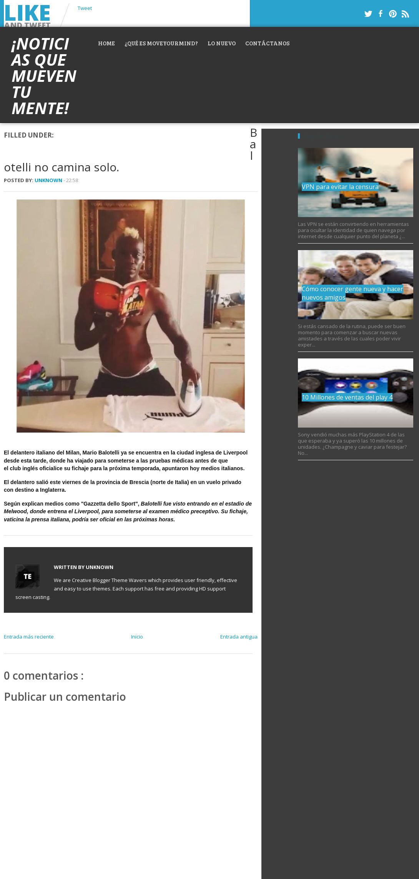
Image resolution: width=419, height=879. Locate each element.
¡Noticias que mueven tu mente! (44, 75)
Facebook (380, 14)
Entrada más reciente (29, 636)
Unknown (49, 180)
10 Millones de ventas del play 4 (347, 397)
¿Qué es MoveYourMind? (161, 43)
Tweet (85, 8)
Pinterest (393, 14)
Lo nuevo (222, 43)
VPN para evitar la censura (340, 186)
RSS (405, 14)
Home (106, 43)
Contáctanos (267, 43)
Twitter (368, 14)
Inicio (137, 636)
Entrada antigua (239, 636)
